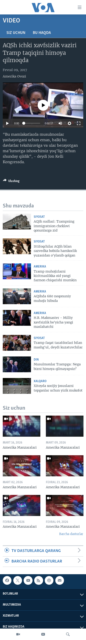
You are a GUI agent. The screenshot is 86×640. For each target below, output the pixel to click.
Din (36, 359)
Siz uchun (15, 33)
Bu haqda (42, 33)
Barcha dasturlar (71, 534)
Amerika (40, 266)
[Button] (11, 181)
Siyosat (39, 216)
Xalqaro (40, 381)
